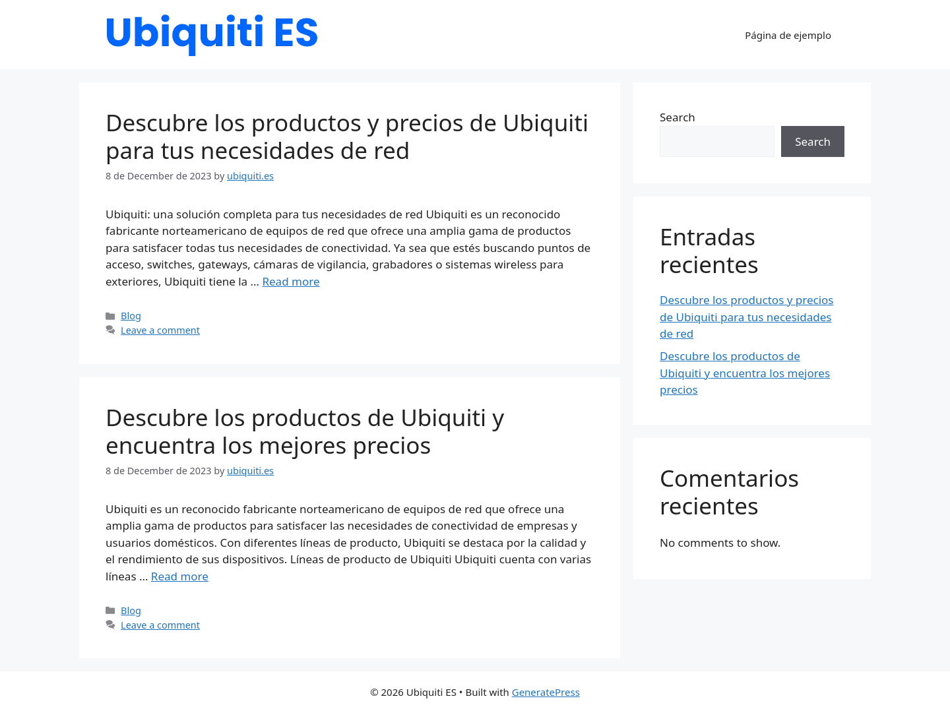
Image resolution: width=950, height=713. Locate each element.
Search (677, 117)
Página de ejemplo (788, 35)
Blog (131, 315)
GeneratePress (546, 691)
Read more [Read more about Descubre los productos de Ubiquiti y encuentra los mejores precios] (179, 576)
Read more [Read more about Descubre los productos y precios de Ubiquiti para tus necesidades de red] (290, 281)
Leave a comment (160, 330)
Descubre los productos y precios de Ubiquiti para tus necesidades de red (347, 136)
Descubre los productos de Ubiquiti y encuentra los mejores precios (305, 431)
